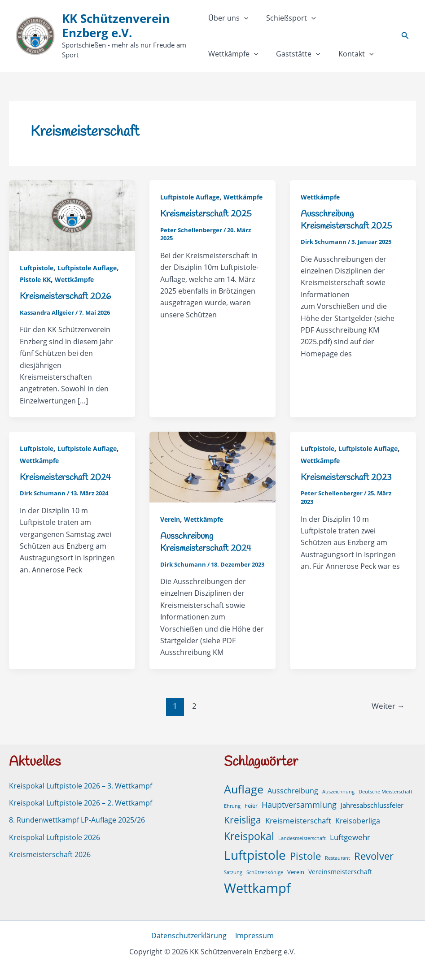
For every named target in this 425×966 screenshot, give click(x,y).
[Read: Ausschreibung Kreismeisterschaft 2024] (212, 466)
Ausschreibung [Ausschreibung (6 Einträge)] (292, 790)
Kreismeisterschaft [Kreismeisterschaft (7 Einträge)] (298, 819)
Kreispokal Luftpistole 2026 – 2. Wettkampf (80, 802)
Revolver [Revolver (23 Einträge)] (374, 855)
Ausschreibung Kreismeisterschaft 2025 (346, 220)
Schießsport (287, 18)
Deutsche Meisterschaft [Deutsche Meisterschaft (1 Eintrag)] (385, 791)
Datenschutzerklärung (190, 935)
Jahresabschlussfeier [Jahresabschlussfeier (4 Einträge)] (372, 804)
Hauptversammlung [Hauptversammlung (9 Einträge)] (299, 803)
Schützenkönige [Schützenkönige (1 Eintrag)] (264, 871)
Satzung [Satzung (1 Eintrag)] (233, 871)
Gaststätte (230, 54)
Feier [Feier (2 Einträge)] (251, 805)
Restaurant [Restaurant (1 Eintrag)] (337, 857)
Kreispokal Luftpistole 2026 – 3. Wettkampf (80, 785)
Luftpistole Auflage (87, 268)
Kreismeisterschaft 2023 (346, 477)
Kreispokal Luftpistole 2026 (54, 836)
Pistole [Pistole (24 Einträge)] (305, 855)
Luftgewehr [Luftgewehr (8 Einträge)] (350, 836)
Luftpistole (36, 268)
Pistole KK (35, 279)
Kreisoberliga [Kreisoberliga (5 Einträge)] (357, 820)
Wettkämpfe (352, 18)
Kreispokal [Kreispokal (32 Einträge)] (249, 835)
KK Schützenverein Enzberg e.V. (116, 25)
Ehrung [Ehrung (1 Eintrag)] (232, 805)
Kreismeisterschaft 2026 (65, 296)
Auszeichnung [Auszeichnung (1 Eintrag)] (338, 791)
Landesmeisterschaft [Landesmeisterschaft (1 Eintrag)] (302, 837)
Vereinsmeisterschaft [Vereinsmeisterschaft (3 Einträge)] (340, 870)
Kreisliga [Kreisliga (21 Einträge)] (242, 818)
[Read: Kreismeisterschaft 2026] (72, 215)
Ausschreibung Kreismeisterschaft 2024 (205, 542)
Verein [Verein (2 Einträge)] (295, 871)
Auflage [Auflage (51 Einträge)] (243, 788)
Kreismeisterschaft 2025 (206, 214)
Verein (170, 519)
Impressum (254, 935)
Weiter (387, 705)
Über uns (228, 18)
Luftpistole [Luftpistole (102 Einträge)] (255, 853)
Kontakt (284, 54)
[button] (244, 18)
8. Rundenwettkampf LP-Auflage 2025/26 (77, 819)
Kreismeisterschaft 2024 (65, 477)
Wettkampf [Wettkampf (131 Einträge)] (257, 887)
